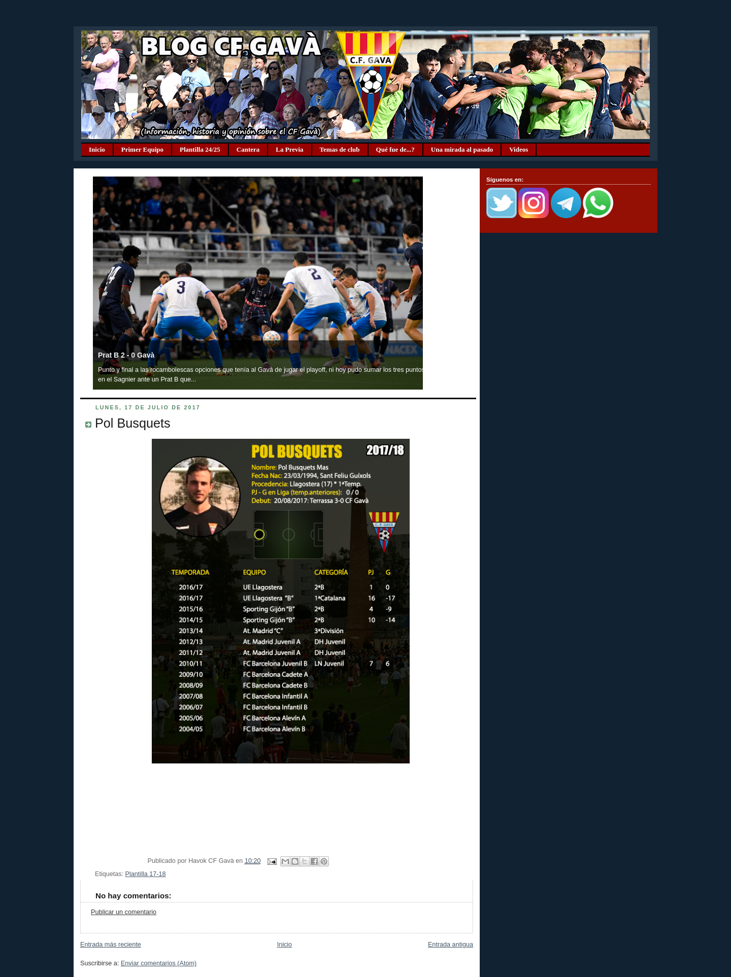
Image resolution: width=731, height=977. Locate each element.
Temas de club (340, 149)
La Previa (289, 149)
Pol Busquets (133, 423)
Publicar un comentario (123, 912)
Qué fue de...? (395, 149)
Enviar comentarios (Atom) (158, 963)
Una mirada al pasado (462, 149)
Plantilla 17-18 (145, 874)
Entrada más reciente (110, 944)
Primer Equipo (142, 149)
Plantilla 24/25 (200, 149)
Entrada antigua (450, 944)
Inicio (97, 149)
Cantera (248, 149)
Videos (518, 149)
